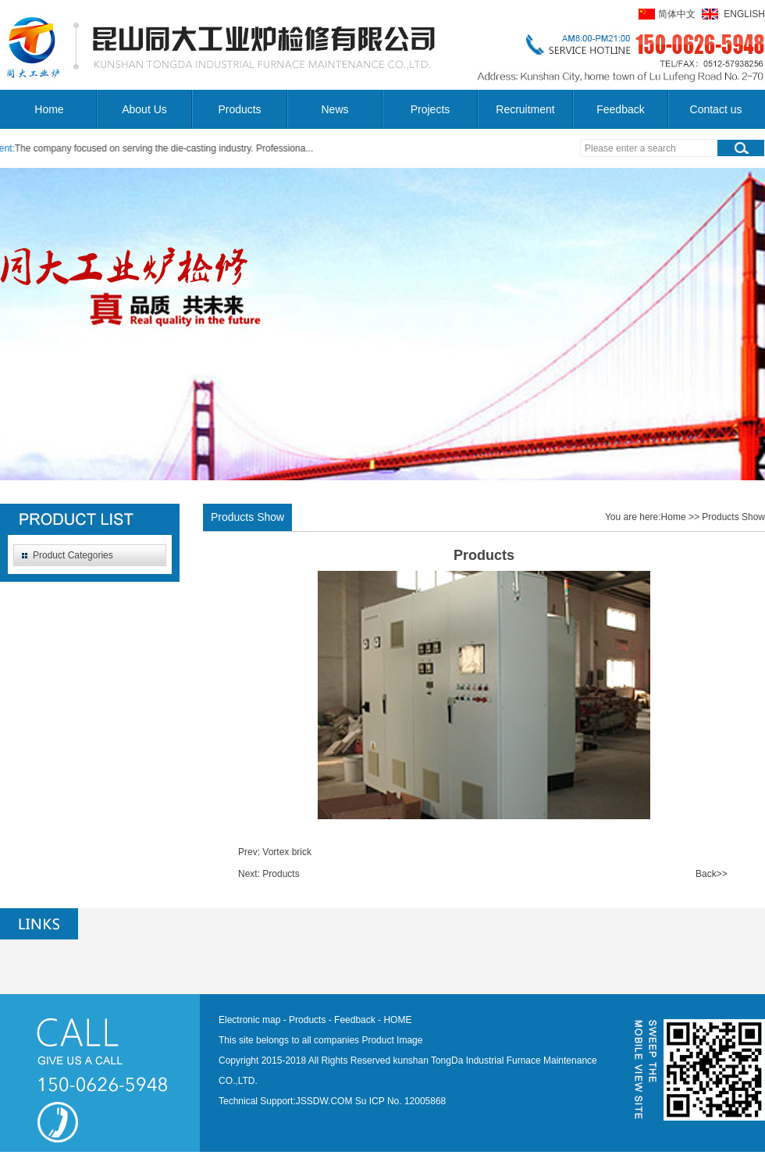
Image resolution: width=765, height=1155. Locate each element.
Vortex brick (286, 852)
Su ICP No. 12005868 (401, 1101)
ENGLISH (744, 14)
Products (239, 109)
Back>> (712, 873)
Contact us (716, 109)
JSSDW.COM (324, 1101)
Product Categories (73, 555)
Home (48, 109)
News (334, 109)
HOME (397, 1019)
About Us (144, 109)
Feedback (620, 109)
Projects (430, 109)
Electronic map (249, 1019)
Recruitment (525, 109)
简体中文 (677, 14)
